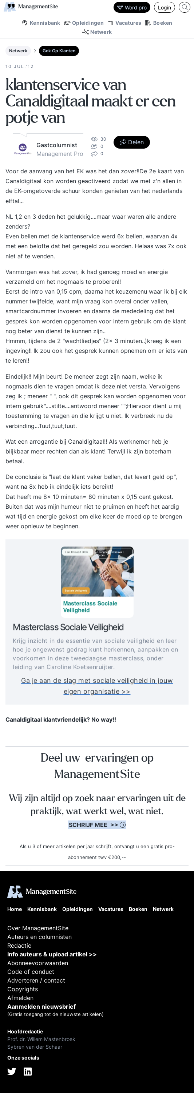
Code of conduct (30, 971)
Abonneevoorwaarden (37, 963)
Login (164, 7)
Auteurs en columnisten (39, 936)
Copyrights (22, 989)
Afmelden (20, 997)
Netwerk (18, 50)
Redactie (19, 945)
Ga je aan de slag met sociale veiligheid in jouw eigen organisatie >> (97, 688)
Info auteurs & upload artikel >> (52, 954)
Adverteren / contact (36, 980)
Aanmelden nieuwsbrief (41, 1006)
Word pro (132, 7)
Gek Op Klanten (59, 50)
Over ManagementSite (37, 928)
